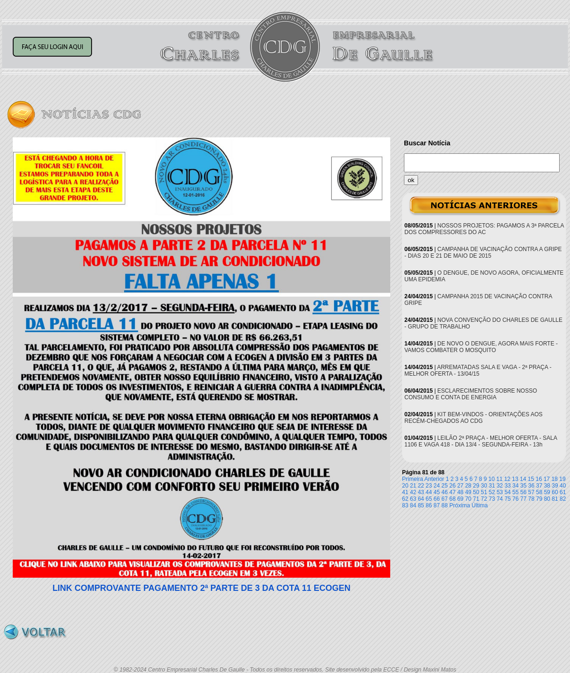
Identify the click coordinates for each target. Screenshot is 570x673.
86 (429, 505)
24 (437, 485)
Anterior (434, 479)
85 (421, 505)
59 (547, 492)
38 (547, 485)
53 (499, 492)
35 (523, 485)
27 (460, 485)
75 (507, 499)
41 (405, 492)
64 (421, 499)
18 (555, 479)
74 (499, 499)
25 (445, 485)
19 (562, 479)
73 (492, 499)
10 (491, 479)
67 (445, 499)
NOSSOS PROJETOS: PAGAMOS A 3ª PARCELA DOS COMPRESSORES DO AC (484, 229)
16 (539, 479)
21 (413, 485)
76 (515, 499)
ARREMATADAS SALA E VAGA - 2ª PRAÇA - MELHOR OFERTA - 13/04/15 (478, 370)
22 (421, 485)
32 (499, 485)
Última (480, 505)
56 (523, 492)
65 (429, 499)
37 (539, 485)
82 (563, 499)
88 (445, 505)
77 (523, 499)
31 (492, 485)
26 (452, 485)
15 (531, 479)
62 (405, 499)
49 (468, 492)
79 (539, 499)
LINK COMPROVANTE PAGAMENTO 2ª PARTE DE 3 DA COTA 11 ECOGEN (201, 588)
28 (468, 485)
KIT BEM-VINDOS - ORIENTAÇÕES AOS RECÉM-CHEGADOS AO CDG (473, 417)
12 (507, 479)
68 (452, 499)
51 (484, 492)
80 (547, 499)
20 (405, 485)
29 (476, 485)
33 (507, 485)
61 (563, 492)
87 (437, 505)
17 (547, 479)
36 (531, 485)
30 (484, 485)
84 (413, 505)
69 (460, 499)
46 (445, 492)
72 (484, 499)
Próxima (459, 505)
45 (437, 492)
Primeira (412, 479)
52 (492, 492)
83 (405, 505)
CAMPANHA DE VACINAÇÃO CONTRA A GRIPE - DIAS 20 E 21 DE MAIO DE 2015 (483, 252)
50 (476, 492)
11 (499, 479)
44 (429, 492)
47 (452, 492)
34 (515, 485)
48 (460, 492)
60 (555, 492)
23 (429, 485)
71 (476, 499)
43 (421, 492)
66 (437, 499)
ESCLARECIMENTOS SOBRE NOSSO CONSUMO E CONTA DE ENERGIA (470, 394)
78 (531, 499)
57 (531, 492)
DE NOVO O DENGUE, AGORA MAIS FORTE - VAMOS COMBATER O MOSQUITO (481, 346)
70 (468, 499)
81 (555, 499)
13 (515, 479)
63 (413, 499)
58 (539, 492)
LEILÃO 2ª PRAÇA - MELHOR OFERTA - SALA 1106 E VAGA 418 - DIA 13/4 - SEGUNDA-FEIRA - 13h (480, 441)
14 (523, 479)
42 (413, 492)
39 (555, 485)
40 (563, 485)
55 (515, 492)
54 (507, 492)
